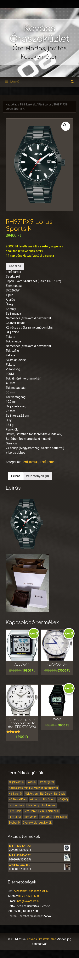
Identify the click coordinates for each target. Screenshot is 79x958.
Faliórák (31, 782)
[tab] (16, 476)
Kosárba (15, 266)
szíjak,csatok (16, 782)
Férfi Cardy (33, 805)
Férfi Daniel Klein (34, 811)
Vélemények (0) (37, 476)
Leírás (15, 476)
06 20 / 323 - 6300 (29, 896)
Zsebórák (14, 822)
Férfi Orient (30, 816)
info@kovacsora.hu (28, 901)
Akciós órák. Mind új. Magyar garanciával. (33, 787)
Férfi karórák (28, 104)
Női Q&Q (63, 799)
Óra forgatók (46, 782)
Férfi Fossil (52, 811)
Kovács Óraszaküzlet (41, 939)
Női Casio (59, 793)
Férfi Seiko (60, 816)
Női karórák (15, 793)
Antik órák (45, 822)
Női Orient (49, 799)
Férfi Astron (49, 805)
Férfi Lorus (45, 104)
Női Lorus (35, 799)
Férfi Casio (15, 811)
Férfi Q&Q (46, 816)
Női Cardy (46, 793)
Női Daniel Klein (18, 799)
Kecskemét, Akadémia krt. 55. (32, 891)
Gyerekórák (30, 822)
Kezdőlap (11, 104)
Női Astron (31, 793)
